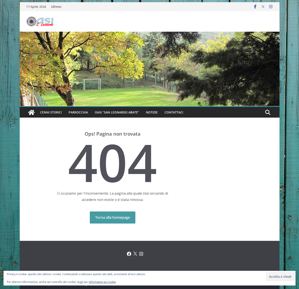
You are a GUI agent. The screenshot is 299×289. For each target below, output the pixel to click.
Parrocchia (78, 112)
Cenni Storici (51, 112)
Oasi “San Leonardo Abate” (117, 112)
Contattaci (174, 112)
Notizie (152, 112)
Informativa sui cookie (102, 282)
